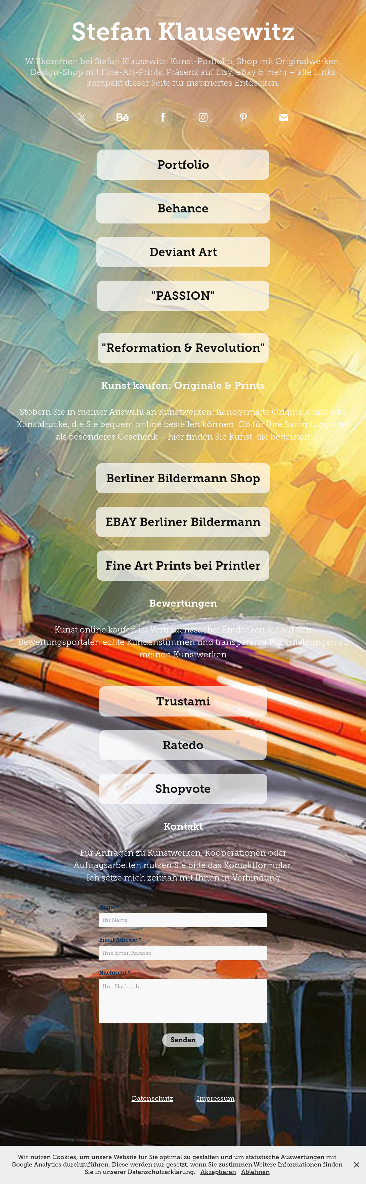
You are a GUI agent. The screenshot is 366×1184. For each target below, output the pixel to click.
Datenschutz (152, 1098)
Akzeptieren (218, 1172)
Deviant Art (183, 252)
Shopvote (183, 788)
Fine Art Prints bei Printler (183, 565)
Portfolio (183, 164)
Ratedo (183, 745)
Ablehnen (255, 1172)
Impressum (216, 1098)
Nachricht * (115, 973)
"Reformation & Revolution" (183, 348)
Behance (183, 208)
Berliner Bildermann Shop (183, 478)
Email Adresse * (120, 940)
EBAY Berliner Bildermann (183, 522)
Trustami (183, 701)
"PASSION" (183, 295)
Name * (109, 907)
